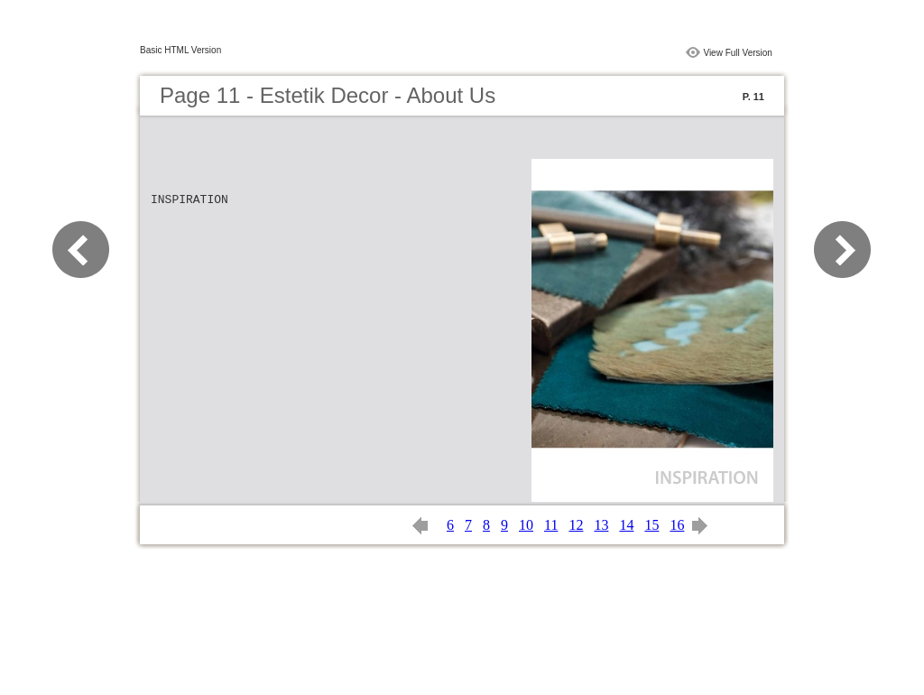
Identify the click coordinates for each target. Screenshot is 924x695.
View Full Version (737, 53)
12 (575, 525)
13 (601, 525)
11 (551, 525)
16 (677, 525)
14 (626, 525)
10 (526, 525)
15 (651, 525)
